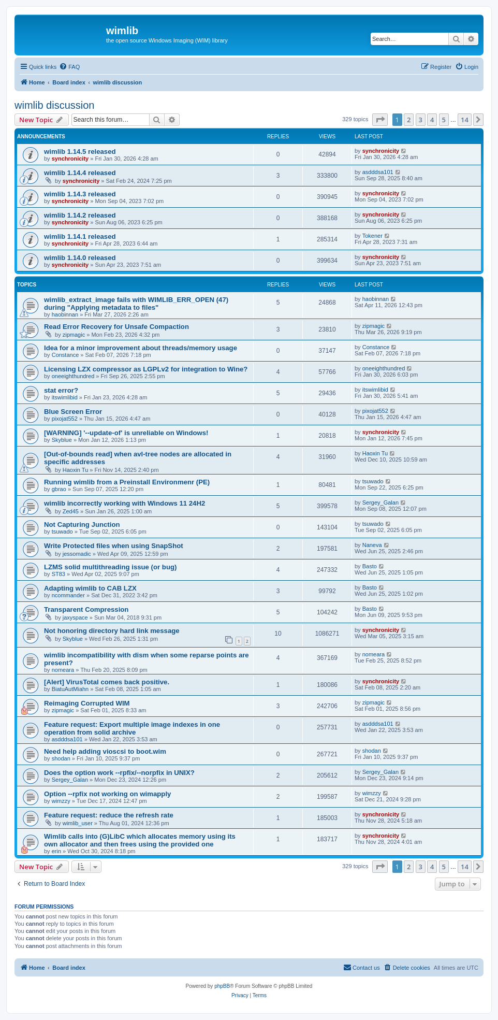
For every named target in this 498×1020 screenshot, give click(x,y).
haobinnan (65, 314)
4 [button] (432, 119)
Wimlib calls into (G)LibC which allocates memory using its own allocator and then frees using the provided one (140, 840)
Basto (369, 566)
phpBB (222, 986)
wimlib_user (78, 823)
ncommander (68, 595)
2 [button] (409, 119)
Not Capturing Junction (82, 524)
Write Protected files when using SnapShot (113, 546)
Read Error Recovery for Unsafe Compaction (116, 327)
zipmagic (74, 335)
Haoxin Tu (76, 470)
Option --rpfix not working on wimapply (107, 794)
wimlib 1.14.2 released (80, 215)
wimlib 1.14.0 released (80, 258)
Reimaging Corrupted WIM (87, 703)
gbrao (59, 489)
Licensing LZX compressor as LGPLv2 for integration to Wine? (145, 369)
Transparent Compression (86, 609)
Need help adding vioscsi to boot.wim (105, 751)
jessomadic (77, 554)
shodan (61, 758)
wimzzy (61, 801)
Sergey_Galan (380, 502)
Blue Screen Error (73, 411)
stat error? (61, 390)
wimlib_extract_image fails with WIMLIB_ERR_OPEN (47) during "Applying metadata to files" (136, 303)
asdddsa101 (377, 172)
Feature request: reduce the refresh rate (108, 815)
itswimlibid (65, 397)
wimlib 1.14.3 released (80, 194)
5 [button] (444, 119)
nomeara (63, 670)
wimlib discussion (54, 105)
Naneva (372, 545)
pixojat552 (65, 418)
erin (56, 851)
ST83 (58, 574)
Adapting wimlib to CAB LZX (90, 588)
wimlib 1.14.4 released (80, 173)
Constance (65, 355)
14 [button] (464, 119)
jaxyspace (75, 617)
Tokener (372, 236)
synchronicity (70, 158)
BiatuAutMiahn (70, 689)
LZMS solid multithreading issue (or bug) (110, 567)
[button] (380, 119)
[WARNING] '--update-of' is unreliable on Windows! (126, 433)
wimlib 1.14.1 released (80, 236)
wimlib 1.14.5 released (80, 151)
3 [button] (420, 119)
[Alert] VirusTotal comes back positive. (106, 682)
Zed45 (71, 511)
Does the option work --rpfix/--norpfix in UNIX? (119, 773)
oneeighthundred (73, 376)
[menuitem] (69, 67)
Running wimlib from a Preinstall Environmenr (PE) (127, 482)
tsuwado (373, 481)
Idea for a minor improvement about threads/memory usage (140, 348)
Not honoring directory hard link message (112, 631)
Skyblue (62, 440)
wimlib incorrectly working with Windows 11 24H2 (124, 503)
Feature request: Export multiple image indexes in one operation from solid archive (132, 728)
